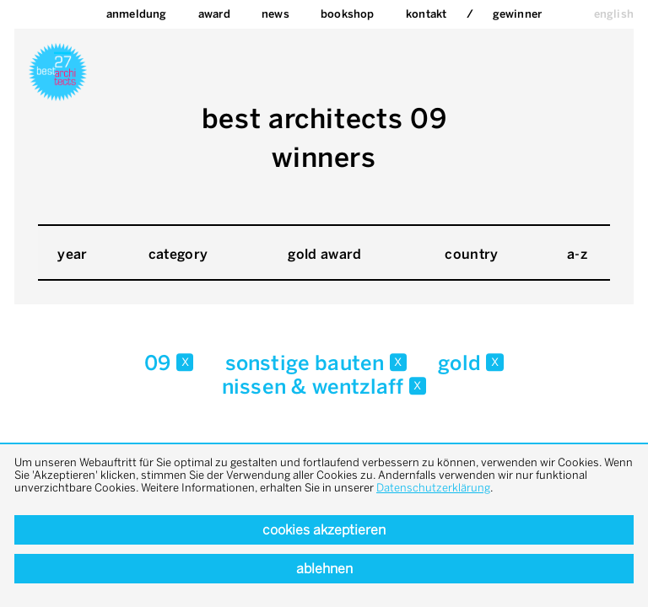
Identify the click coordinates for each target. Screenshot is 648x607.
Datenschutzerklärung (433, 487)
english (614, 14)
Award (214, 14)
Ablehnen (324, 569)
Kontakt (426, 14)
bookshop (348, 14)
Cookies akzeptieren (324, 530)
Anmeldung (136, 14)
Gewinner (518, 14)
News (275, 14)
